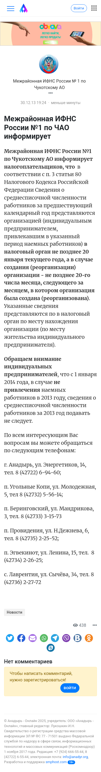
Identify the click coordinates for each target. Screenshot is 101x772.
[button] (50, 93)
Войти (79, 8)
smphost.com (56, 762)
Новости (14, 612)
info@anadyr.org (75, 757)
